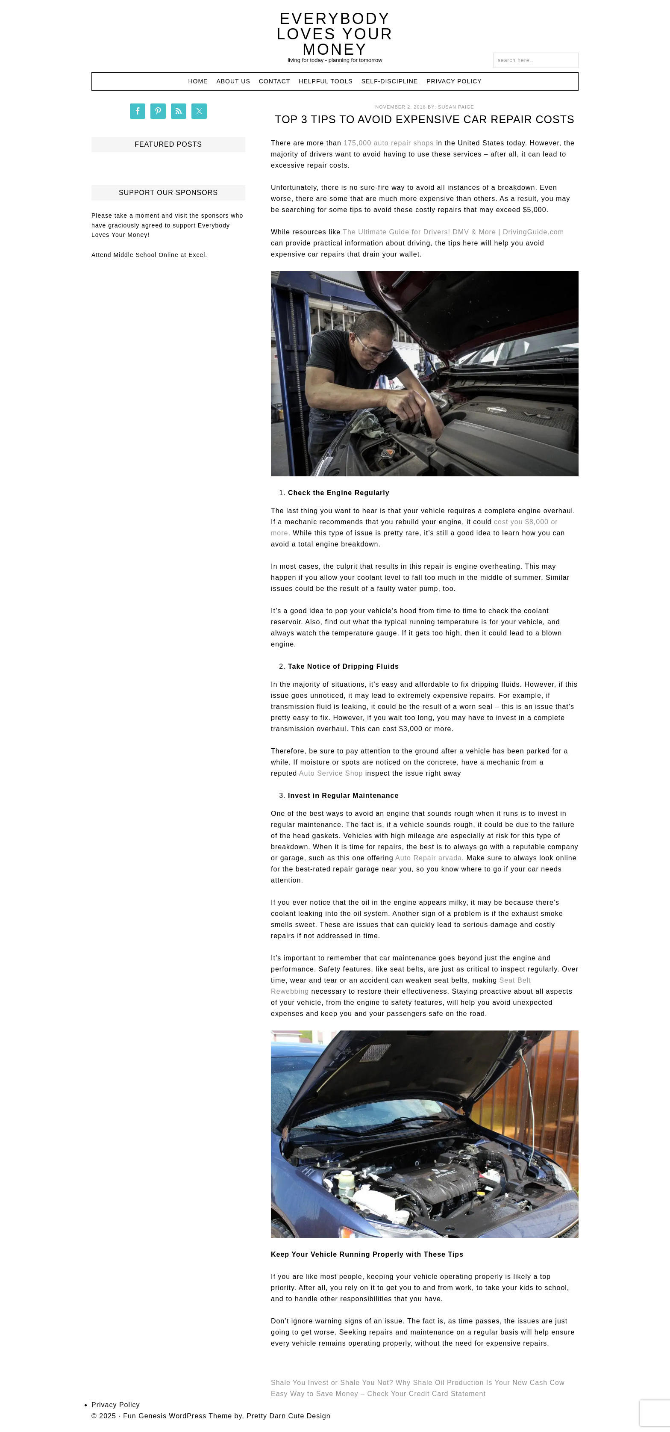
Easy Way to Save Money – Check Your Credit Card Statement (378, 1393)
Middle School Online (145, 254)
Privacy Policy (115, 1404)
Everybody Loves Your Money (334, 34)
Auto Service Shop (331, 773)
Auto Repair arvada (428, 858)
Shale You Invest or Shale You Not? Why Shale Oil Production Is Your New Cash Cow (417, 1382)
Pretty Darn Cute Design (288, 1416)
